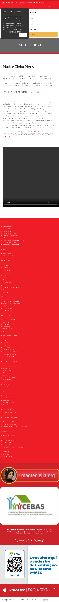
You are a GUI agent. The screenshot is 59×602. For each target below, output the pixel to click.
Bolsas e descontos (29, 29)
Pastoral (5, 280)
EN (48, 7)
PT (43, 7)
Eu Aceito (23, 35)
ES (54, 7)
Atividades (7, 282)
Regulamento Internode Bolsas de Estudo (10, 355)
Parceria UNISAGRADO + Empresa (13, 352)
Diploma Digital (9, 270)
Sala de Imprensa (8, 409)
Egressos (5, 267)
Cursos (29, 19)
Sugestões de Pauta (10, 412)
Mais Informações (15, 31)
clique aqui (34, 92)
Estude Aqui (29, 24)
